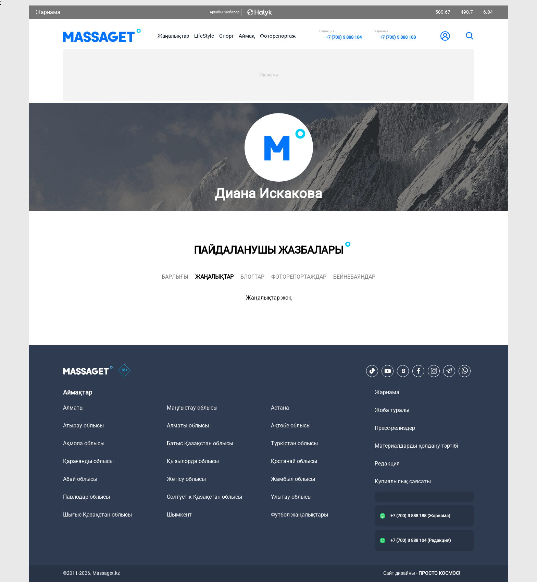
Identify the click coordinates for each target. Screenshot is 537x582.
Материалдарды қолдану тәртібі (416, 445)
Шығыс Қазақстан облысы (97, 514)
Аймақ (247, 36)
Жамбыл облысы (293, 479)
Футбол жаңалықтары (299, 514)
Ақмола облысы (83, 443)
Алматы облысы (188, 425)
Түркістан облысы (294, 443)
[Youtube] (387, 370)
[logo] (102, 36)
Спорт (226, 36)
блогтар (252, 277)
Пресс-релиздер (395, 428)
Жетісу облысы (186, 479)
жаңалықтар (214, 277)
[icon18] (124, 371)
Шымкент (179, 514)
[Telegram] (449, 370)
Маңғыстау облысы (192, 407)
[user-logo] (445, 36)
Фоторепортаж (278, 36)
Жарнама (48, 12)
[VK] (403, 370)
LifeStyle (204, 36)
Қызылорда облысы (193, 461)
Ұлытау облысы (291, 497)
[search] (469, 36)
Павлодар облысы (86, 497)
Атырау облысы (83, 425)
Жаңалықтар (173, 36)
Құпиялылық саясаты (403, 481)
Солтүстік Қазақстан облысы (204, 497)
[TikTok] (372, 370)
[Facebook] (418, 370)
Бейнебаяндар (354, 277)
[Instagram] (433, 370)
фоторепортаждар (298, 277)
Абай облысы (80, 479)
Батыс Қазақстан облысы (200, 443)
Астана (280, 407)
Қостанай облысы (294, 461)
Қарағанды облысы (88, 461)
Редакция (387, 463)
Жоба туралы (392, 410)
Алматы (73, 407)
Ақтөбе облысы (291, 425)
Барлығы (175, 277)
